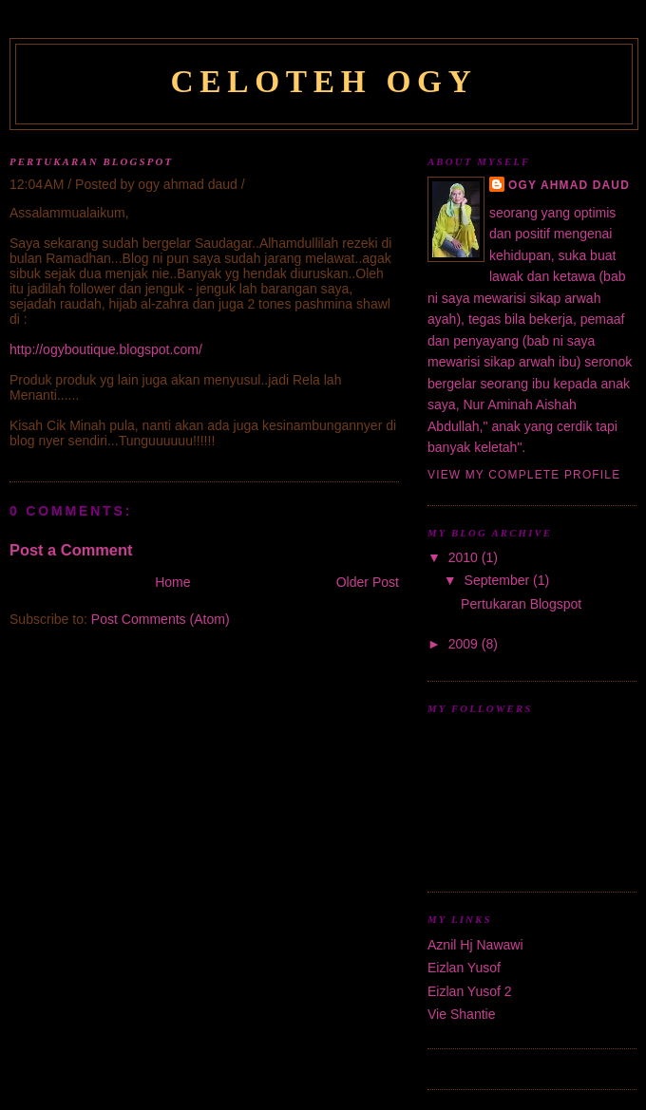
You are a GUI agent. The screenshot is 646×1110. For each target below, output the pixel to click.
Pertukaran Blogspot (91, 161)
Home (172, 582)
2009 (465, 643)
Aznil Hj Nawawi (475, 944)
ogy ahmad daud (569, 185)
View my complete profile (524, 474)
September (499, 580)
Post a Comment (71, 549)
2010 (465, 557)
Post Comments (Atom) (160, 619)
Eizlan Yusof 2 (470, 991)
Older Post (367, 582)
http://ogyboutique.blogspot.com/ (106, 349)
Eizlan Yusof (464, 967)
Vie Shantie (462, 1014)
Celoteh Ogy (323, 81)
